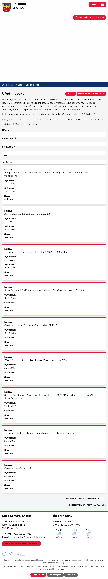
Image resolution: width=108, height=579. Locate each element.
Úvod (4, 85)
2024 (100, 119)
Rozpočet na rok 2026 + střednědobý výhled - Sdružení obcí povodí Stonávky (47, 290)
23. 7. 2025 (9, 368)
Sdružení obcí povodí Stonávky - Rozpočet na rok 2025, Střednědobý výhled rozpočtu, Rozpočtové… (49, 397)
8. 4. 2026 (9, 183)
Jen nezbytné (55, 575)
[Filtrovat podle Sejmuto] (54, 153)
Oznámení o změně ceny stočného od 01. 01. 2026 (32, 325)
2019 (49, 119)
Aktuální (8, 199)
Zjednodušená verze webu (89, 17)
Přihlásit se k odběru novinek (21, 543)
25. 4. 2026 (9, 191)
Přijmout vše (38, 575)
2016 (19, 119)
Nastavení (71, 575)
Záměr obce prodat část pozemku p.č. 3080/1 (30, 214)
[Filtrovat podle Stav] (54, 162)
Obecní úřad (16, 85)
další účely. (60, 563)
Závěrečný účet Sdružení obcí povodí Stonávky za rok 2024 (37, 360)
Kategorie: (7, 119)
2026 (18, 124)
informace (31, 124)
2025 (7, 124)
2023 (89, 119)
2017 (29, 119)
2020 (59, 119)
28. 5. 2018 (9, 441)
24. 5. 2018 (9, 476)
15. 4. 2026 (9, 267)
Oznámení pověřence (18, 468)
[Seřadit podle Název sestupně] (12, 130)
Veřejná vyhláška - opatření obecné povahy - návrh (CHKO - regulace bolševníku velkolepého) (47, 174)
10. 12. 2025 (10, 333)
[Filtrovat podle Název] (54, 134)
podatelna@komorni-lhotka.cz (29, 537)
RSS (71, 93)
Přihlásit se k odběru (91, 93)
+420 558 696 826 (22, 534)
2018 (39, 119)
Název (6, 130)
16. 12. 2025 (10, 298)
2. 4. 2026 (9, 221)
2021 (69, 119)
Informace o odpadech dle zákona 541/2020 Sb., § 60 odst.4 (37, 252)
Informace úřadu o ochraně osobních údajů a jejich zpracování (39, 433)
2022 (79, 119)
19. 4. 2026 (9, 229)
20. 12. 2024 (10, 406)
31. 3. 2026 (9, 260)
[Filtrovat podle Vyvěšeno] (54, 144)
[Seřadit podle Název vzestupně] (12, 129)
